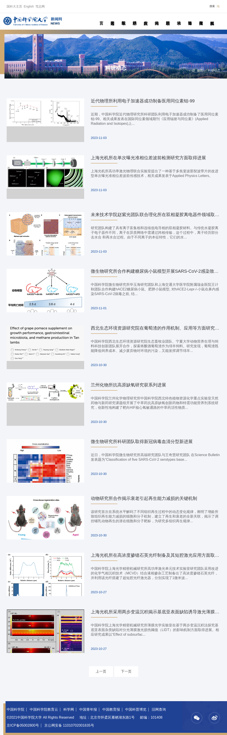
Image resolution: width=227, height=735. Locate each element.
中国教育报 (111, 709)
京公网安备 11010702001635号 (69, 725)
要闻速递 (112, 18)
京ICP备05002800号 (23, 725)
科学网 (68, 709)
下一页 (126, 671)
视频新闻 (212, 18)
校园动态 (168, 18)
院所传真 (146, 18)
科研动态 (135, 18)
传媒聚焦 (201, 18)
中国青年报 (88, 709)
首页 (101, 18)
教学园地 (123, 18)
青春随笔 (190, 18)
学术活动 (179, 18)
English (29, 6)
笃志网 (40, 6)
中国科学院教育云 (44, 709)
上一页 (101, 671)
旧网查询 (159, 709)
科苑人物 (157, 18)
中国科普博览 (135, 709)
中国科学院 (15, 709)
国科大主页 (14, 6)
